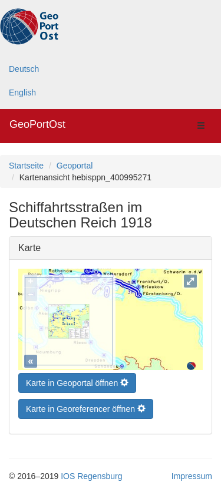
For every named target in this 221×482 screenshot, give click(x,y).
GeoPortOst (37, 124)
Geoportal (75, 165)
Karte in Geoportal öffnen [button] (77, 380)
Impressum (191, 473)
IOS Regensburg (91, 473)
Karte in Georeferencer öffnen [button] (86, 406)
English (22, 92)
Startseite (26, 165)
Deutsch (24, 69)
